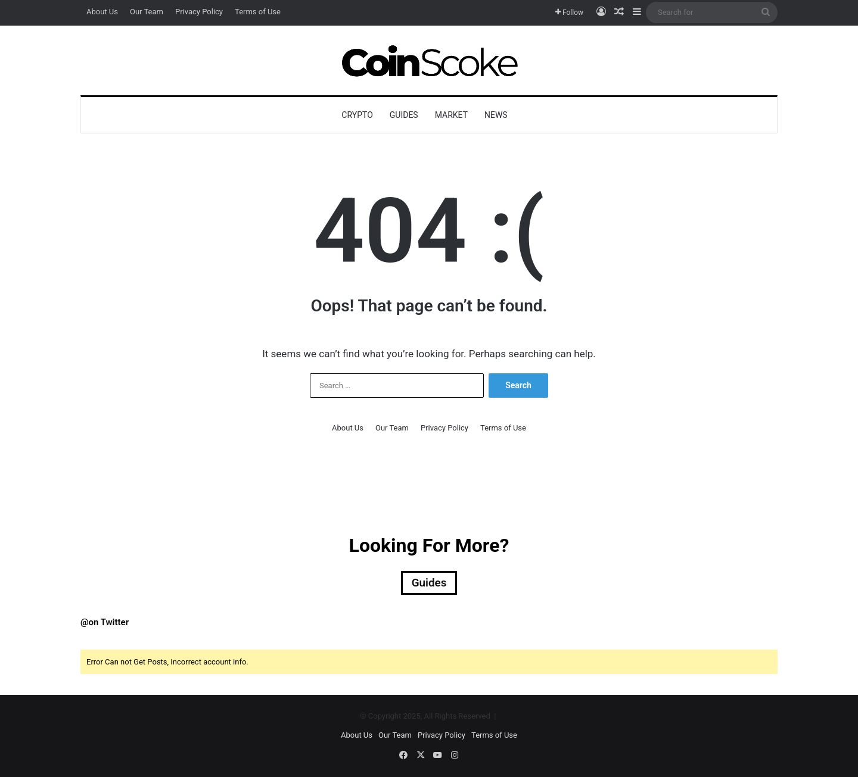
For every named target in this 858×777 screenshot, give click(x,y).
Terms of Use (258, 11)
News (496, 115)
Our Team (146, 11)
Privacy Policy (199, 11)
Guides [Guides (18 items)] (429, 583)
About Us (102, 11)
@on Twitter (104, 623)
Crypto (356, 115)
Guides (404, 115)
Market (451, 115)
